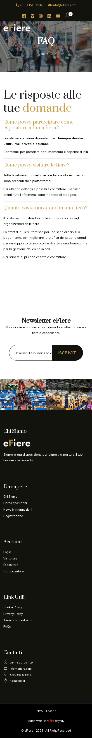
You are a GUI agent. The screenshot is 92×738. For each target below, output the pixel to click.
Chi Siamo (10, 496)
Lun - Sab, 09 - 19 (18, 662)
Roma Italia (14, 680)
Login (7, 552)
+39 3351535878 (30, 5)
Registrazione (13, 516)
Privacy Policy (13, 614)
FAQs (7, 626)
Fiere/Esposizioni (15, 503)
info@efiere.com (62, 5)
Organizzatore (13, 571)
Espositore (10, 565)
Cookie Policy (12, 607)
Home (40, 53)
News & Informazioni (17, 509)
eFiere (28, 730)
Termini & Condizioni (17, 620)
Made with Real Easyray (46, 721)
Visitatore (10, 558)
